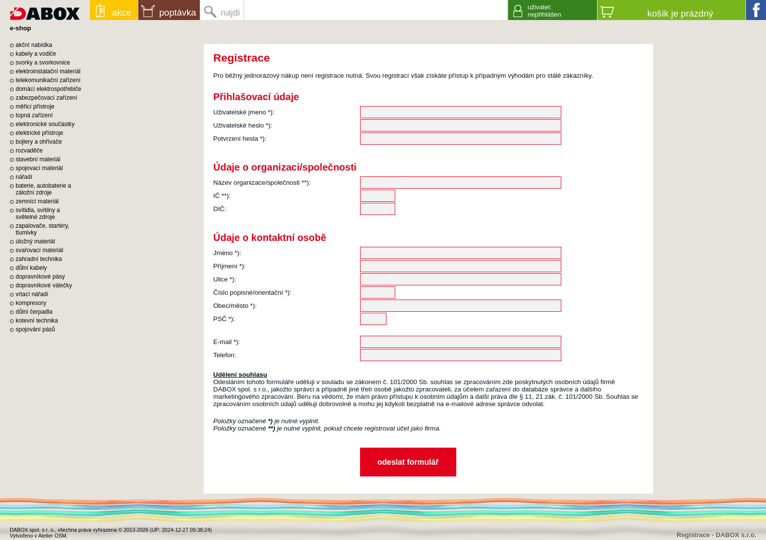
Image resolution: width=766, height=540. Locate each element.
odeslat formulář (408, 462)
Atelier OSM (52, 536)
